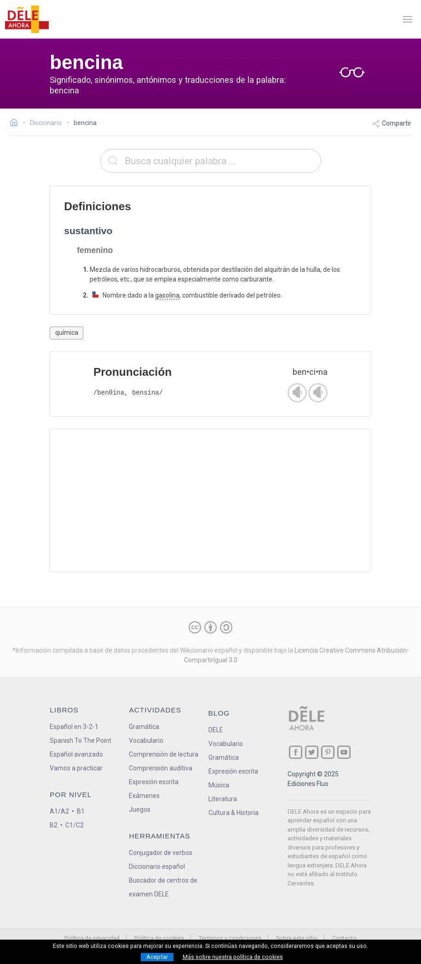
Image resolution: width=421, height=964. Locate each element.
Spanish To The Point (80, 740)
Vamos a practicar (76, 768)
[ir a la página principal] (26, 19)
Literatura (222, 799)
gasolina (167, 295)
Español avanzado (76, 754)
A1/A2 (59, 811)
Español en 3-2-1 (74, 726)
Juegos (139, 809)
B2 (54, 825)
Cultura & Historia (233, 812)
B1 (81, 811)
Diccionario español (157, 866)
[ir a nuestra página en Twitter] (312, 752)
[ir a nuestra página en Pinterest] (328, 752)
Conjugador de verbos (160, 852)
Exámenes (144, 795)
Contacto (344, 938)
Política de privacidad (92, 938)
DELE (215, 730)
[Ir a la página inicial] (16, 123)
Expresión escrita (154, 782)
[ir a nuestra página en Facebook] (296, 752)
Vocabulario (146, 740)
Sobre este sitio (296, 938)
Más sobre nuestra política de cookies (233, 957)
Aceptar (157, 956)
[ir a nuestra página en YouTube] (344, 752)
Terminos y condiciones (230, 938)
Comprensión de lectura (163, 754)
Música (218, 785)
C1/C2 (74, 825)
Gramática (144, 726)
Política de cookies (159, 938)
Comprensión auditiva (160, 768)
